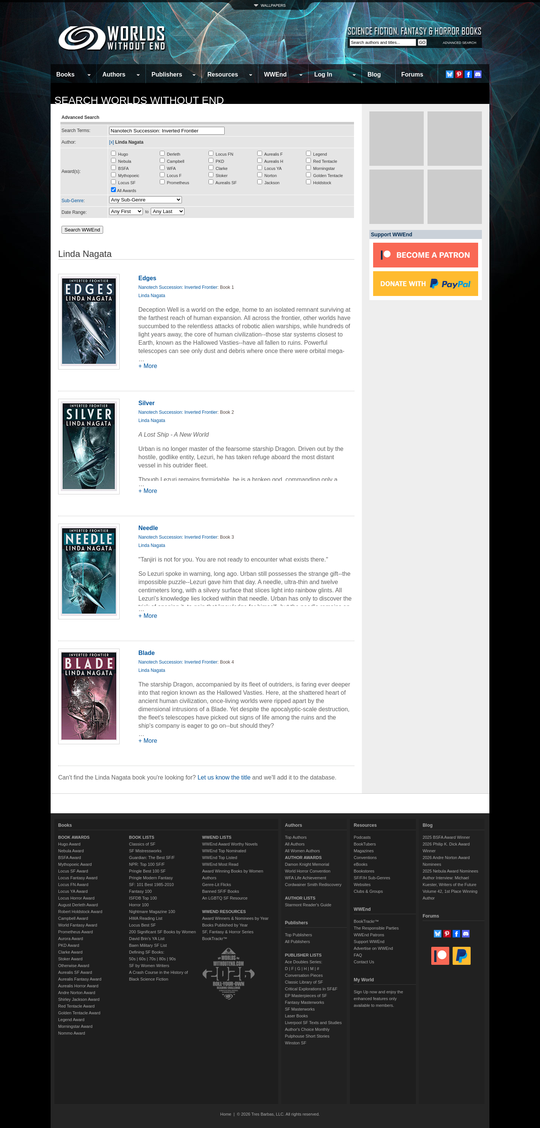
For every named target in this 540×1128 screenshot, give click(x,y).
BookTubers (365, 844)
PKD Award (68, 945)
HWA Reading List (145, 918)
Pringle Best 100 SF (147, 871)
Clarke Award (70, 952)
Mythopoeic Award (75, 864)
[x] (111, 142)
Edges (147, 278)
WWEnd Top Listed (219, 857)
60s (142, 959)
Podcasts (362, 837)
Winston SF (295, 1043)
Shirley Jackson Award (78, 999)
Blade (146, 653)
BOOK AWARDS (74, 837)
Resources (222, 74)
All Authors (295, 844)
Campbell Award (73, 918)
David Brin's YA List (147, 938)
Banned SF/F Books (220, 891)
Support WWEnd (369, 941)
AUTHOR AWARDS (303, 857)
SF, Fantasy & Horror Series (228, 932)
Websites (362, 884)
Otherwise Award (73, 965)
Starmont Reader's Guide (308, 905)
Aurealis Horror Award (78, 986)
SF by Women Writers (149, 965)
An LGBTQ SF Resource (225, 898)
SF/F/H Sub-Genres (372, 878)
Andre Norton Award (76, 992)
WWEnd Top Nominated (224, 851)
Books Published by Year (225, 925)
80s (162, 959)
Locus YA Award (73, 891)
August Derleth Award (78, 905)
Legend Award (71, 1019)
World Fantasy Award (77, 925)
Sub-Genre (73, 200)
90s (172, 959)
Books (65, 74)
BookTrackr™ (214, 938)
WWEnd (275, 74)
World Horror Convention (307, 871)
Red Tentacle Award (76, 1006)
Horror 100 (139, 905)
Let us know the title (224, 777)
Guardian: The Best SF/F (152, 857)
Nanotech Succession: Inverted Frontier (178, 287)
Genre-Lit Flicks (216, 884)
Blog (374, 74)
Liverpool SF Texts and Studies (313, 1022)
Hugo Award (69, 844)
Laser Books (296, 1016)
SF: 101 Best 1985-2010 (151, 884)
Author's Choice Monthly (307, 1029)
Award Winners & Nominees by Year (235, 918)
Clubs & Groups (368, 891)
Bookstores (364, 871)
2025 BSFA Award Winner (446, 837)
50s (132, 959)
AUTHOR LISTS (300, 898)
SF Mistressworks (145, 851)
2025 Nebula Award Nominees (450, 871)
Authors (113, 74)
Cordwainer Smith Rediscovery (313, 884)
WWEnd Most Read (220, 864)
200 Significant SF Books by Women (162, 932)
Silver (146, 403)
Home (225, 1114)
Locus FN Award (73, 884)
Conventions (365, 857)
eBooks (361, 864)
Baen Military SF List (148, 945)
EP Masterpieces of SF (306, 995)
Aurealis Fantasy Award (79, 979)
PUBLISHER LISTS (303, 955)
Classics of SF (142, 844)
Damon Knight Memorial (307, 864)
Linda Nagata (151, 295)
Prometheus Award (75, 932)
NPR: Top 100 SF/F (147, 864)
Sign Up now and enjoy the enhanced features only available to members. (378, 999)
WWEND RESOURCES (224, 911)
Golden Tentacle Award (79, 1013)
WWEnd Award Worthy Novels (230, 844)
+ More (147, 366)
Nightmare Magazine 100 (152, 911)
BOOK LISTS (141, 837)
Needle (148, 528)
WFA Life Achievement (305, 878)
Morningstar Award (75, 1026)
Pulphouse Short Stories (307, 1036)
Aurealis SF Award (75, 972)
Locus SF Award (73, 871)
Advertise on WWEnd (373, 948)
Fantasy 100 (140, 891)
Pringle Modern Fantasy (151, 878)
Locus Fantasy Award (78, 878)
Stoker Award (70, 959)
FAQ (358, 955)
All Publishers (297, 941)
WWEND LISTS (216, 837)
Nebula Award (71, 851)
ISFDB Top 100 (143, 898)
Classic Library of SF (304, 982)
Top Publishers (298, 935)
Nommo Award (71, 1033)
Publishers (167, 74)
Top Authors (296, 837)
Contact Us (364, 962)
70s (152, 959)
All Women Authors (302, 851)
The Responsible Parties (376, 928)
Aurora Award (70, 938)
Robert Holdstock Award (80, 911)
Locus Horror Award (76, 898)
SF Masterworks (300, 1009)
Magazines (364, 851)
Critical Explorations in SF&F (311, 989)
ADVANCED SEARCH (459, 43)
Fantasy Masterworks (304, 1002)
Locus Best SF (142, 925)
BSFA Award (69, 857)
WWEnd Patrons (369, 935)
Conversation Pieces (304, 975)
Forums (412, 74)
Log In (323, 74)
